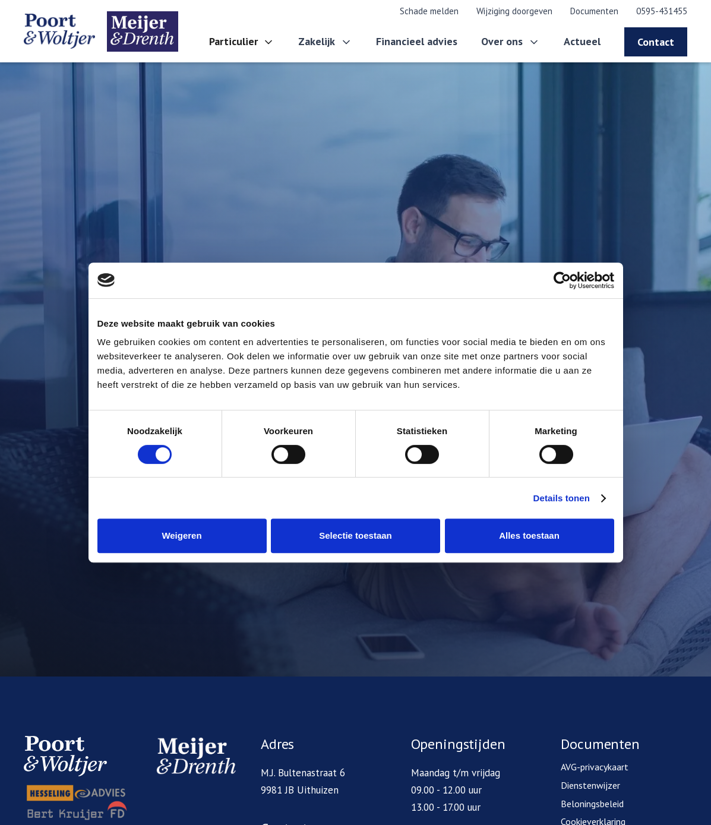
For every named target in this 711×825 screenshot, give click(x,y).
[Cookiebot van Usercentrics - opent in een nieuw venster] (562, 280)
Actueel (582, 41)
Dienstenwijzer (590, 785)
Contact (655, 42)
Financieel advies (416, 41)
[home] (101, 31)
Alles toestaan (529, 535)
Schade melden (429, 11)
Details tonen (561, 498)
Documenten (594, 11)
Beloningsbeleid (592, 804)
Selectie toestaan (355, 535)
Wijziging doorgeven (514, 11)
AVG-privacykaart (594, 767)
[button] (242, 41)
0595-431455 (661, 11)
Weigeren (181, 535)
